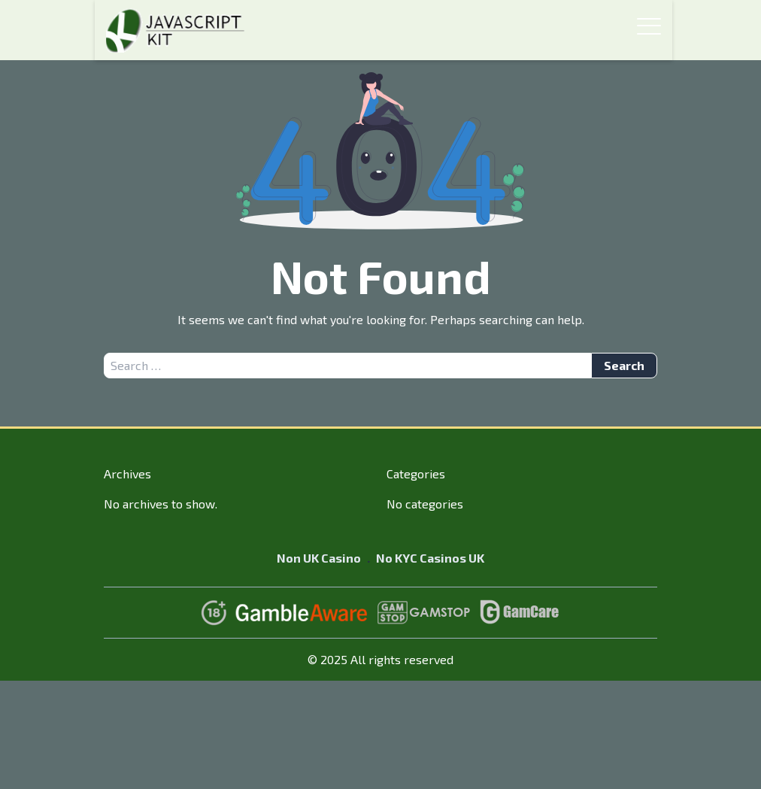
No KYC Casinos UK (430, 558)
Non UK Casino (319, 558)
